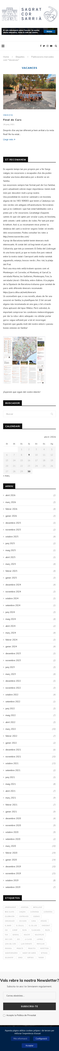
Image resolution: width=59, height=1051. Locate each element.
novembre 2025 (13, 529)
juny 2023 (10, 667)
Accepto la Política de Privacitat (19, 1015)
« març (6, 475)
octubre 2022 (12, 694)
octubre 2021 (12, 763)
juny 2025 (10, 543)
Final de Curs (12, 119)
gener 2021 (11, 811)
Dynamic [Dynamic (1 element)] (44, 921)
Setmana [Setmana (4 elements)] (44, 953)
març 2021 (11, 797)
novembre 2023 (13, 660)
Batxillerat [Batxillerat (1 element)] (37, 907)
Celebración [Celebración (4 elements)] (9, 916)
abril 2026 (10, 495)
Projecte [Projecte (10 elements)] (20, 948)
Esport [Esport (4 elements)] (14, 930)
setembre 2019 (13, 887)
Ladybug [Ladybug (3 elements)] (40, 939)
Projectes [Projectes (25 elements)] (32, 948)
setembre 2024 (13, 605)
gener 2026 (11, 515)
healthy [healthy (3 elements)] (27, 935)
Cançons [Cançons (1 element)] (22, 912)
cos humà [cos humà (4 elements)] (23, 921)
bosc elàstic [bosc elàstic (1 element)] (9, 912)
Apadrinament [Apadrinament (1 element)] (10, 907)
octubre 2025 (12, 536)
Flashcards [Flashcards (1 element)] (35, 930)
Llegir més (9, 139)
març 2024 (11, 632)
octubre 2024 (12, 598)
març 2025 (11, 564)
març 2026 (11, 502)
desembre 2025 (13, 522)
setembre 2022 (13, 701)
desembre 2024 (13, 584)
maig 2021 (11, 784)
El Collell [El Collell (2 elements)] (20, 926)
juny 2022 (10, 708)
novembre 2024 (13, 591)
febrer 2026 (11, 509)
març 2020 (11, 846)
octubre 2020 (12, 832)
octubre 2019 (12, 880)
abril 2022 (10, 722)
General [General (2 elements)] (16, 935)
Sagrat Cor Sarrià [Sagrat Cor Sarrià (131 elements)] (29, 953)
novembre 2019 (13, 873)
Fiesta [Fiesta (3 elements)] (24, 930)
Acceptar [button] (29, 1045)
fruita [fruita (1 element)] (47, 930)
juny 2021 (10, 777)
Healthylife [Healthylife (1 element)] (39, 935)
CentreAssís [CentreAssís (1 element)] (23, 916)
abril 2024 (10, 626)
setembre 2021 (13, 770)
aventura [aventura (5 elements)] (24, 907)
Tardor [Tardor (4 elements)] (41, 958)
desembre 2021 (13, 749)
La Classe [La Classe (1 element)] (28, 939)
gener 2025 (11, 577)
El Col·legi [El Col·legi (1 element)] (33, 926)
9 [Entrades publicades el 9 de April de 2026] (29, 454)
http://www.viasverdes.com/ (16, 236)
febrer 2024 (11, 639)
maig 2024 (11, 619)
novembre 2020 (13, 825)
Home (6, 57)
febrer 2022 (11, 735)
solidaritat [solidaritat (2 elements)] (9, 958)
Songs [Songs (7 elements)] (20, 958)
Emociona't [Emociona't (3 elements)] (46, 926)
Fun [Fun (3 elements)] (6, 935)
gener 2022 (11, 742)
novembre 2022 (13, 687)
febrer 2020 (11, 852)
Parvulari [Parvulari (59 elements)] (41, 944)
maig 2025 (11, 550)
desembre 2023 (13, 653)
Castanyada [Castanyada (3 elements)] (34, 912)
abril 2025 (10, 557)
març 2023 (11, 674)
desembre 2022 (13, 680)
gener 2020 (11, 859)
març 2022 (11, 729)
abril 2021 (10, 791)
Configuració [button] (41, 1038)
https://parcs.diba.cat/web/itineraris (19, 292)
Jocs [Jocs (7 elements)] (18, 939)
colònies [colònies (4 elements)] (36, 916)
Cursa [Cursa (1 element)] (33, 921)
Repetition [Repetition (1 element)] (44, 948)
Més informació (20, 1038)
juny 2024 (10, 612)
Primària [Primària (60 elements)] (8, 948)
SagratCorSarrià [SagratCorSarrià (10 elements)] (11, 953)
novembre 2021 (13, 756)
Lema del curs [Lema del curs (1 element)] (10, 944)
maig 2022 (11, 715)
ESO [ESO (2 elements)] (6, 930)
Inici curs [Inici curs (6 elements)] (8, 939)
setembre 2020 (13, 839)
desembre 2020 (13, 818)
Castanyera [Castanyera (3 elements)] (48, 912)
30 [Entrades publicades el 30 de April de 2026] (29, 471)
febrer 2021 (11, 804)
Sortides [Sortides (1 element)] (30, 958)
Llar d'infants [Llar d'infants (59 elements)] (26, 944)
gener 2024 (11, 646)
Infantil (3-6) (8, 115)
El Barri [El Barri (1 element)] (8, 926)
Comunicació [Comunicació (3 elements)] (9, 921)
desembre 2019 (13, 866)
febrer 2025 (11, 571)
